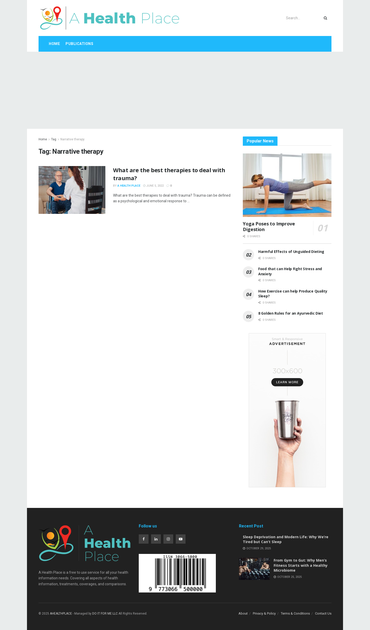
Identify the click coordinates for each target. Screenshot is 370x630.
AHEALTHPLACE (61, 613)
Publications (79, 44)
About (243, 613)
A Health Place (128, 185)
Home (54, 44)
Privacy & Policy (264, 613)
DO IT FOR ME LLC (105, 613)
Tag (53, 139)
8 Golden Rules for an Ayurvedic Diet (290, 313)
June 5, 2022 (153, 185)
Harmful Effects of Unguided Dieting (291, 251)
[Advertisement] (185, 90)
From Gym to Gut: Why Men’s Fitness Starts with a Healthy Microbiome (301, 565)
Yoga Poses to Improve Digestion (269, 227)
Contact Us (323, 613)
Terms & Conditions (295, 613)
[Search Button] (326, 18)
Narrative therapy (72, 139)
